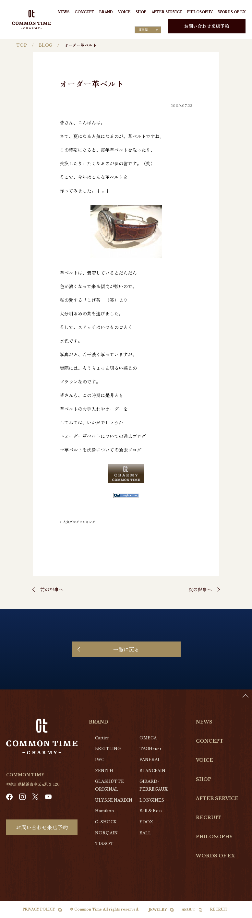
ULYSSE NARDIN (113, 800)
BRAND (106, 12)
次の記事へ (200, 589)
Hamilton (104, 810)
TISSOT (104, 843)
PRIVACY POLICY (39, 909)
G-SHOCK (105, 821)
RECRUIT (208, 817)
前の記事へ (52, 589)
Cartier (102, 738)
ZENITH (104, 770)
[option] (236, 913)
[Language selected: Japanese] (148, 29)
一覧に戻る (126, 649)
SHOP (141, 12)
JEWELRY (158, 910)
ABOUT (189, 910)
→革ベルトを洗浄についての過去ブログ (100, 449)
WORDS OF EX (232, 12)
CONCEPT (84, 12)
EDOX (146, 821)
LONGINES (151, 800)
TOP (21, 45)
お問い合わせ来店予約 (206, 26)
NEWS (63, 12)
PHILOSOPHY (200, 12)
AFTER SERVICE (166, 12)
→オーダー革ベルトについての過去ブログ (103, 436)
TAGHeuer (150, 748)
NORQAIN (106, 832)
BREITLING (108, 748)
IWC (99, 759)
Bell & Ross (150, 810)
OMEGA (148, 738)
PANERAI (149, 759)
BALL (145, 832)
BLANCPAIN (152, 770)
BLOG (46, 45)
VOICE (124, 12)
